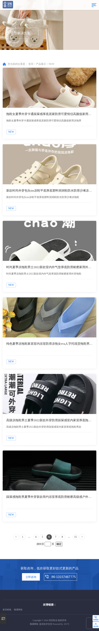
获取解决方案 (20, 33)
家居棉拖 (7, 609)
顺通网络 (18, 609)
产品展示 (41, 64)
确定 (58, 544)
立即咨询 (31, 577)
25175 (66, 624)
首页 (30, 64)
